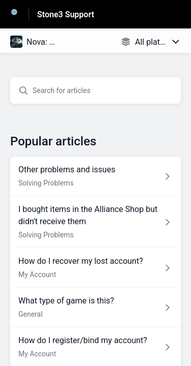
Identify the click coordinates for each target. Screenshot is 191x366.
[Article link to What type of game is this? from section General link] (95, 307)
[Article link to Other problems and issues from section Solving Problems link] (95, 176)
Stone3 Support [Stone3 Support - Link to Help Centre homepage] (65, 14)
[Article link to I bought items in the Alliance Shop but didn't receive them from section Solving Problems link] (95, 222)
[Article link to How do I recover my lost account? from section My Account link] (95, 268)
